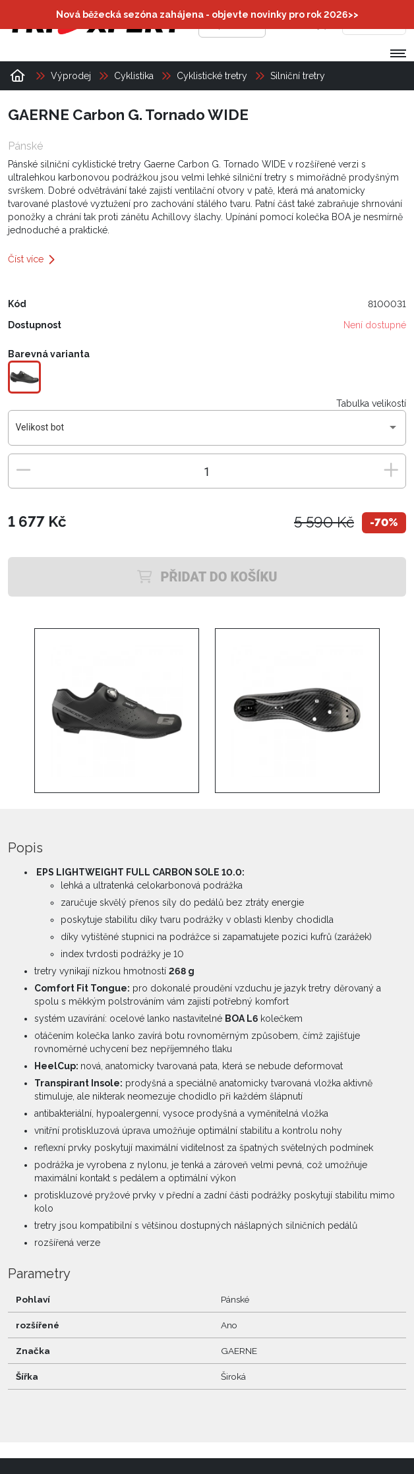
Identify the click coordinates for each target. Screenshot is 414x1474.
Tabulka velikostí (371, 403)
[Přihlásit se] (294, 23)
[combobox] (207, 432)
